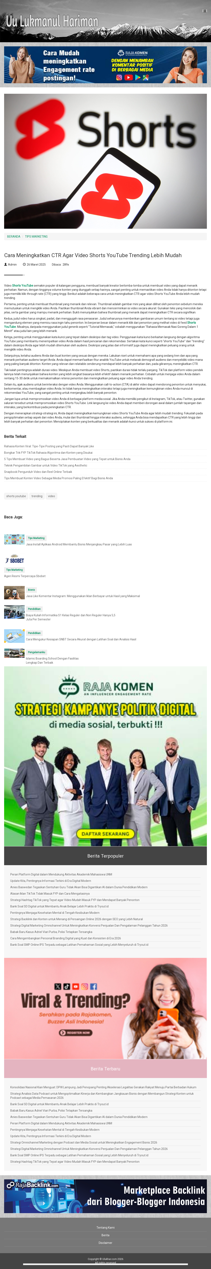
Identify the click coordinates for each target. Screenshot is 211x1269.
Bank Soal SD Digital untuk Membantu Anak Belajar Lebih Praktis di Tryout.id (59, 906)
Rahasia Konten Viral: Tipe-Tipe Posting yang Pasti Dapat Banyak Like (49, 446)
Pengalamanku (36, 652)
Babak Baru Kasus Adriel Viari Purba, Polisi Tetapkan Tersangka (51, 932)
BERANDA (13, 236)
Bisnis (31, 589)
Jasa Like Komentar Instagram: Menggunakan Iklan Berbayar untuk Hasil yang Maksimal (83, 596)
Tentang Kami (105, 1227)
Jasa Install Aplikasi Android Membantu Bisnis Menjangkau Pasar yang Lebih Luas (79, 544)
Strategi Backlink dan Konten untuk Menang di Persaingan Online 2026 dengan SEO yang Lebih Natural (76, 919)
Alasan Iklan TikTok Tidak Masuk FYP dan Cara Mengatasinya (50, 893)
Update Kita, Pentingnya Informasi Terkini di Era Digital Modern (50, 880)
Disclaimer (105, 1242)
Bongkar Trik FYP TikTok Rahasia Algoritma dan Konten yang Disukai (48, 452)
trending (37, 496)
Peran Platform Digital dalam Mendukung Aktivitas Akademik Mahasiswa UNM (61, 874)
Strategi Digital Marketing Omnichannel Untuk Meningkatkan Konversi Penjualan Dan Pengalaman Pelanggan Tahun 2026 (89, 925)
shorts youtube (16, 496)
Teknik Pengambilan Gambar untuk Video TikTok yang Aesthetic (45, 465)
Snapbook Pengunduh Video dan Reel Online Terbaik (38, 471)
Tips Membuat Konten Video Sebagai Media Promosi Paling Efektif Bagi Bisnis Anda (58, 478)
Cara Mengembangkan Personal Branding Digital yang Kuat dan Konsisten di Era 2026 (65, 938)
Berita (105, 1235)
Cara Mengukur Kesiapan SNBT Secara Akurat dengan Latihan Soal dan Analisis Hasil (81, 639)
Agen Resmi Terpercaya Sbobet (25, 576)
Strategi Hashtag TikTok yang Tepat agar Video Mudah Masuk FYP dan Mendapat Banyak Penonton (74, 900)
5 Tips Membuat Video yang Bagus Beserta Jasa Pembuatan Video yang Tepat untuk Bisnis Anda (67, 459)
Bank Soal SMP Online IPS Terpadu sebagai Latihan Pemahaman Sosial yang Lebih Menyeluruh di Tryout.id (79, 944)
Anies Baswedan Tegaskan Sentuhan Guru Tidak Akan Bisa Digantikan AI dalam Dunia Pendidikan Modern (79, 887)
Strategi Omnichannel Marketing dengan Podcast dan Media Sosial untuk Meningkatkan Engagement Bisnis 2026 (83, 1142)
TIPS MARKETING (36, 236)
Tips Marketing (36, 538)
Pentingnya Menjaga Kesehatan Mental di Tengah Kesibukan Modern (55, 912)
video (51, 496)
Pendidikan (34, 609)
